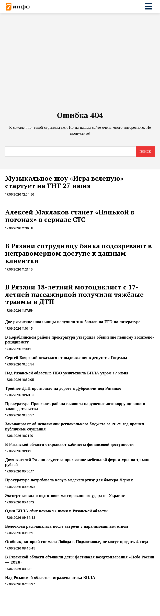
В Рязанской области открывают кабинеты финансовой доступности (69, 444)
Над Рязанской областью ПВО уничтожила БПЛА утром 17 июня (66, 373)
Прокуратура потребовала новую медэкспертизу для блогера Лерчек (69, 480)
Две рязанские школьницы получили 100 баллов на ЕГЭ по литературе (72, 321)
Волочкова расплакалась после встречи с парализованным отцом (66, 526)
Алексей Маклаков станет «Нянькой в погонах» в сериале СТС (69, 216)
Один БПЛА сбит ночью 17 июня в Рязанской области (56, 511)
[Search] (145, 151)
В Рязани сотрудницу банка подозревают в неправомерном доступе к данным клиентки (78, 253)
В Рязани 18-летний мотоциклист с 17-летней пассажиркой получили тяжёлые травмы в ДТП (74, 294)
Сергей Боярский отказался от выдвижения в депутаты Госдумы (66, 357)
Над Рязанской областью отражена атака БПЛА (50, 577)
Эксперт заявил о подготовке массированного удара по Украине (65, 495)
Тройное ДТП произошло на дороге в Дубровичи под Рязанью (63, 388)
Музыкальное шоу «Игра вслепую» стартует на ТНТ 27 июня (64, 182)
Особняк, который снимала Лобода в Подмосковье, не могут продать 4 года (76, 541)
